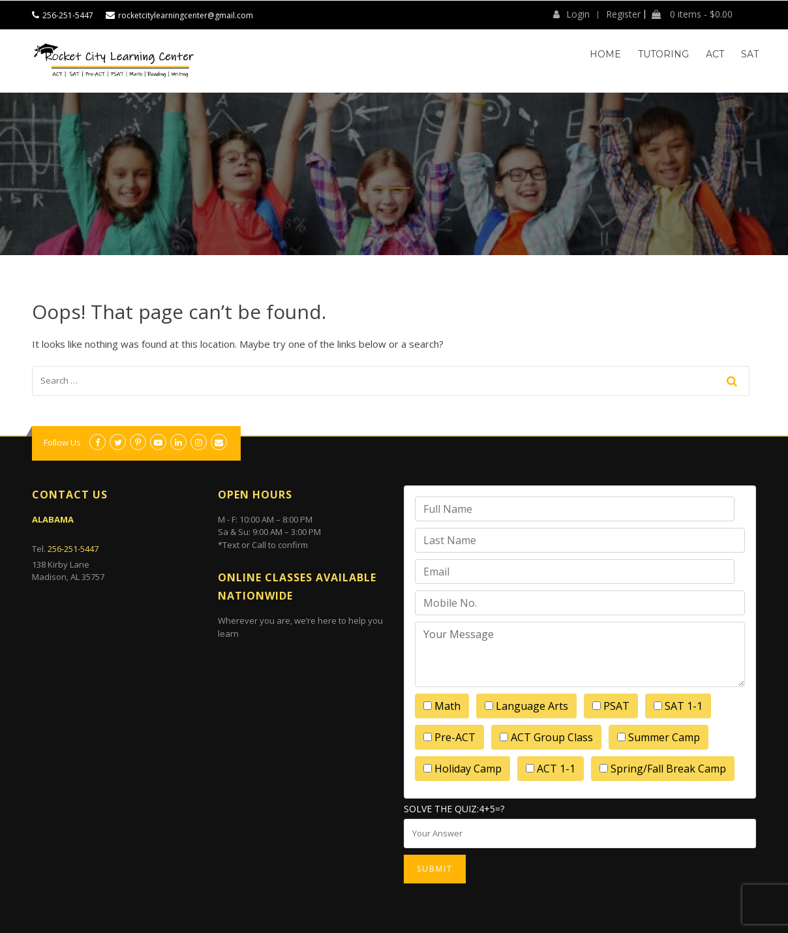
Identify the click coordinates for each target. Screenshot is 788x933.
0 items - (692, 14)
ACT (715, 54)
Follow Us (62, 442)
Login (571, 14)
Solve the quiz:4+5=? (454, 809)
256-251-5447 (67, 15)
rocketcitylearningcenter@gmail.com (185, 15)
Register (623, 14)
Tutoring (663, 54)
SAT (750, 54)
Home (605, 54)
